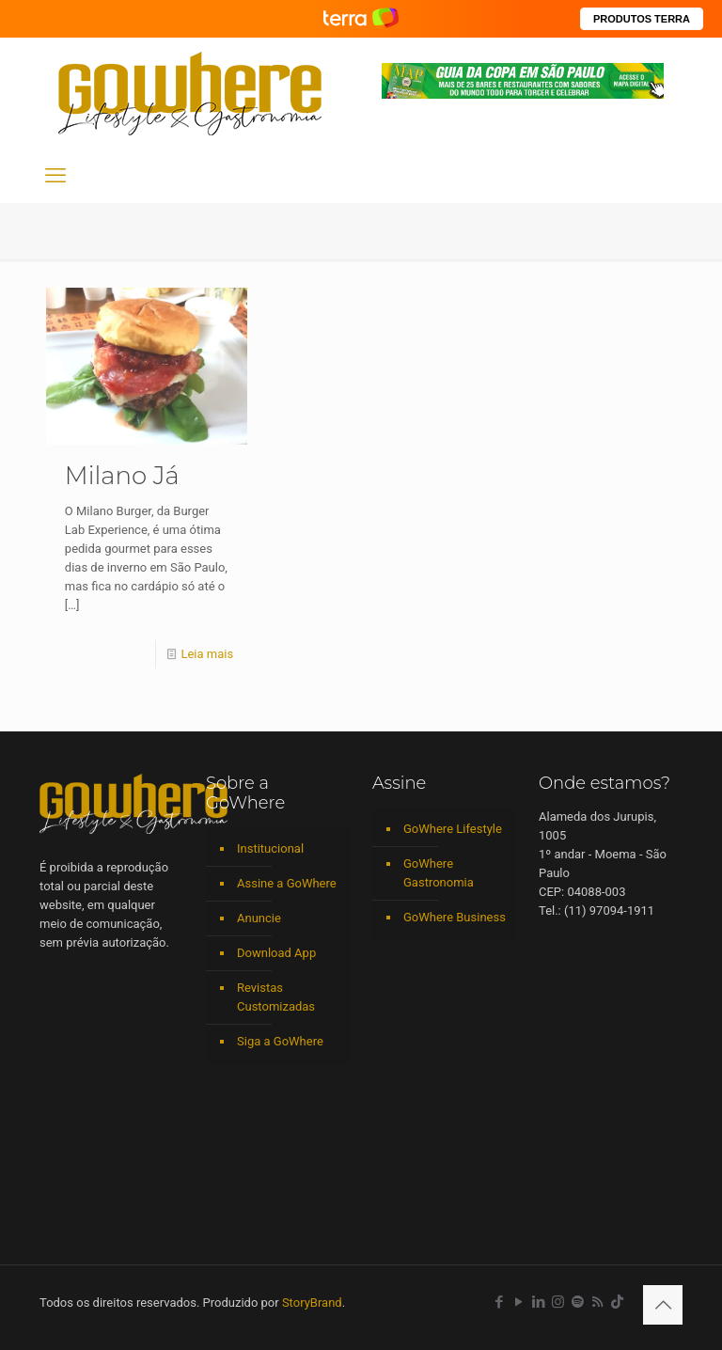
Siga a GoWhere (280, 1041)
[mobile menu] (55, 176)
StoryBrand (312, 1302)
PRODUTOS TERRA (641, 18)
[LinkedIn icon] (538, 1302)
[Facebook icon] (499, 1302)
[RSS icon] (597, 1302)
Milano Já (122, 476)
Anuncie (259, 918)
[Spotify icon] (578, 1302)
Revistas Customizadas (276, 997)
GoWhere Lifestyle (452, 829)
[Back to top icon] (663, 1305)
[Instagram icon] (558, 1302)
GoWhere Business (454, 917)
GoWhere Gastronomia (438, 872)
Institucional (270, 848)
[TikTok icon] (617, 1302)
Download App (276, 953)
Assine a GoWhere (287, 883)
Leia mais (206, 654)
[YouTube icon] (518, 1302)
